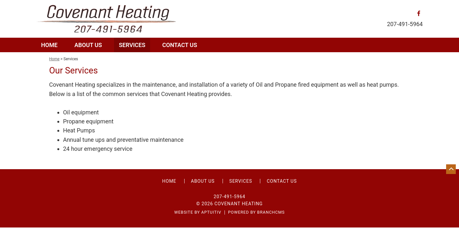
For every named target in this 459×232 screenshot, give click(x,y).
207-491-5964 (405, 24)
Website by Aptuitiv (197, 212)
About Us (88, 45)
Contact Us (179, 45)
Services (132, 45)
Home (49, 45)
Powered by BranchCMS (256, 212)
